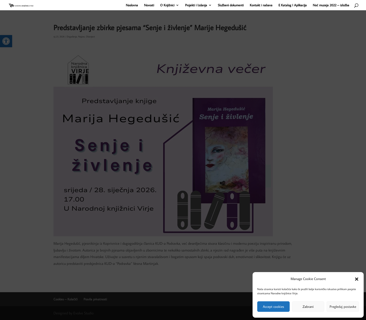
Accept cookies (273, 306)
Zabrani (308, 306)
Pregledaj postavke (343, 306)
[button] (356, 279)
